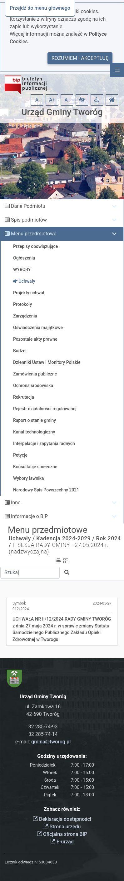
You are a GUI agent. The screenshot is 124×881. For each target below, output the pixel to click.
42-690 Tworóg (43, 714)
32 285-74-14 (43, 734)
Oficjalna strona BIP (62, 834)
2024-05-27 (102, 603)
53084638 (48, 862)
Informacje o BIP (29, 516)
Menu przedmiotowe (34, 234)
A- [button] (67, 100)
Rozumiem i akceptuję (80, 58)
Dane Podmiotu (28, 206)
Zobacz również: (62, 809)
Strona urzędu (62, 827)
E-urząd (62, 842)
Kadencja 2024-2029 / (65, 538)
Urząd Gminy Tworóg (62, 112)
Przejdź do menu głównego (40, 8)
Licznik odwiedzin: (21, 862)
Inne (16, 503)
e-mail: (43, 742)
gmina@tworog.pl (51, 742)
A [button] (36, 100)
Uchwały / (22, 538)
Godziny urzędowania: (62, 756)
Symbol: (20, 606)
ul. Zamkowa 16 (43, 707)
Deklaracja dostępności (62, 819)
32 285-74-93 (43, 727)
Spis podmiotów (29, 220)
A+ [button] (52, 100)
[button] (82, 100)
